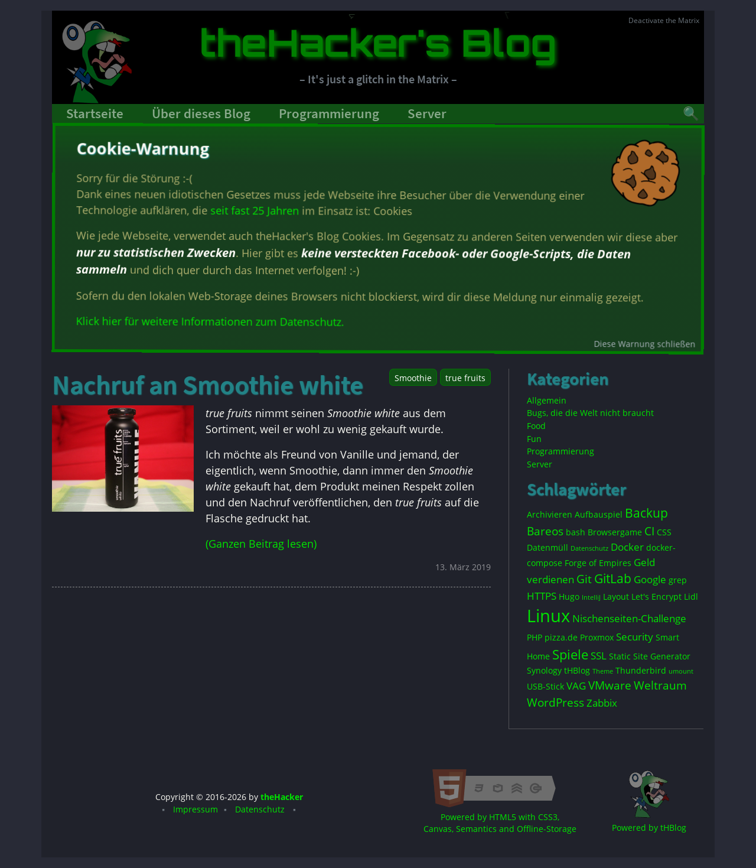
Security (634, 636)
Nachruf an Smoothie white (207, 384)
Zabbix (601, 703)
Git (584, 579)
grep (678, 580)
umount (681, 671)
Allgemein (546, 400)
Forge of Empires (598, 562)
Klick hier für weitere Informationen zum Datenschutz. (212, 322)
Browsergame (615, 532)
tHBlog (577, 670)
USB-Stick (545, 686)
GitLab (612, 578)
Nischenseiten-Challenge (629, 618)
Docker (627, 547)
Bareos (545, 531)
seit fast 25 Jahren (255, 210)
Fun (534, 438)
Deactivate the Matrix (663, 20)
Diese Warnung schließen (647, 341)
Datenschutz (589, 548)
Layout (616, 596)
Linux (548, 616)
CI (649, 531)
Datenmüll (547, 547)
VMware (609, 685)
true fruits (465, 377)
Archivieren (549, 514)
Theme (602, 671)
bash (575, 532)
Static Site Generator (649, 656)
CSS (664, 532)
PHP (534, 637)
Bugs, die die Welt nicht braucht (590, 412)
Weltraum (660, 685)
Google (650, 579)
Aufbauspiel (599, 514)
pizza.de (561, 637)
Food (536, 425)
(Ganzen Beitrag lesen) (261, 544)
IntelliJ (591, 597)
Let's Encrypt (656, 596)
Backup (646, 513)
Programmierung (329, 113)
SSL (599, 655)
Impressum (195, 809)
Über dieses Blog (201, 113)
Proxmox (597, 637)
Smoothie (413, 377)
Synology (544, 670)
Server (427, 113)
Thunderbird (640, 670)
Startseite (94, 113)
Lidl (691, 596)
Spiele (570, 654)
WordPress (555, 702)
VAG (576, 686)
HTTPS (541, 596)
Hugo (569, 596)
